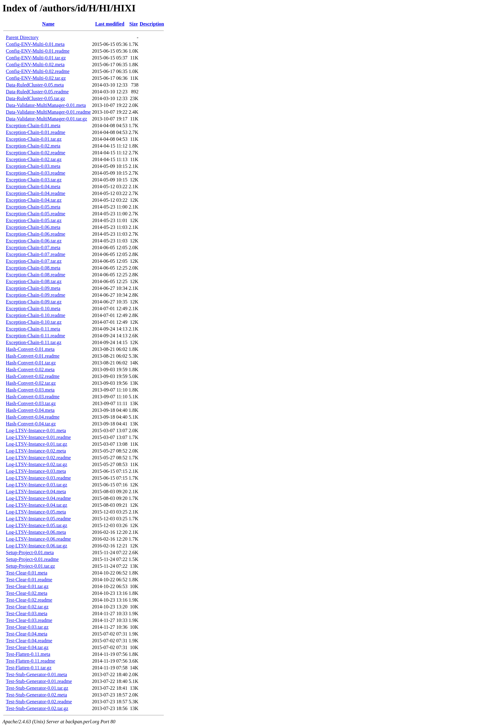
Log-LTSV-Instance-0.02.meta (36, 450)
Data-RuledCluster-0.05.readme (37, 91)
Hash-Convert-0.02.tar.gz (31, 383)
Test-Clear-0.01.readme (29, 579)
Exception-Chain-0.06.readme (35, 234)
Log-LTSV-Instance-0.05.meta (36, 511)
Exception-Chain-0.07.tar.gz (34, 261)
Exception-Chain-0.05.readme (35, 213)
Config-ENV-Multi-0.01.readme (37, 51)
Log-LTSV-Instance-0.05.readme (38, 518)
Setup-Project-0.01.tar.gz (30, 566)
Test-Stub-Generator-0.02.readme (39, 701)
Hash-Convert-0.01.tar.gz (31, 362)
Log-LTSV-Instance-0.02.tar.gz (36, 464)
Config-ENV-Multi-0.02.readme (37, 71)
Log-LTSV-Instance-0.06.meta (36, 532)
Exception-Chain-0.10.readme (35, 315)
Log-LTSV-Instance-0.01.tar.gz (36, 444)
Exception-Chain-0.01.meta (33, 125)
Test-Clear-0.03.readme (29, 620)
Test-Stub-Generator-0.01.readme (39, 681)
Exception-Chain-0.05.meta (33, 206)
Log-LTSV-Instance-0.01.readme (38, 437)
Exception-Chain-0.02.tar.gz (34, 159)
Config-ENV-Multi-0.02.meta (35, 64)
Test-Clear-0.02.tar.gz (27, 606)
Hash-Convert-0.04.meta (30, 410)
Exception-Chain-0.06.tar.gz (34, 240)
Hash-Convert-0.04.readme (32, 417)
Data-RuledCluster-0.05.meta (35, 84)
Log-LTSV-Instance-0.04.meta (36, 491)
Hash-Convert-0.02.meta (30, 369)
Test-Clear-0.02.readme (29, 600)
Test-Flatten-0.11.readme (30, 661)
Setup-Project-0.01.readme (32, 559)
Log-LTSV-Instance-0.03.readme (38, 478)
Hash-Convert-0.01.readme (32, 356)
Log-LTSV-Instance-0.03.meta (36, 471)
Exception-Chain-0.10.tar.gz (34, 322)
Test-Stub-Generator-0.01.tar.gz (37, 688)
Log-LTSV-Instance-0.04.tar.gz (36, 505)
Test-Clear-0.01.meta (26, 572)
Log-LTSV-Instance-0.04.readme (38, 498)
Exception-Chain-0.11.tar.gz (33, 342)
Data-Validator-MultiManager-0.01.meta (46, 105)
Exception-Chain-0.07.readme (35, 254)
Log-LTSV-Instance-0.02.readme (38, 457)
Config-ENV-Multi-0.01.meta (35, 44)
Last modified (109, 23)
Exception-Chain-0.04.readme (35, 193)
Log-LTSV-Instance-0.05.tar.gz (36, 525)
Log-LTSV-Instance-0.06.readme (38, 539)
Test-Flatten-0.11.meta (28, 654)
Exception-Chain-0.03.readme (35, 173)
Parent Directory (22, 37)
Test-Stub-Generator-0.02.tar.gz (37, 708)
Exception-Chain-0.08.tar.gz (34, 281)
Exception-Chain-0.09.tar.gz (34, 301)
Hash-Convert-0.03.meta (30, 389)
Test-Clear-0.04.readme (29, 640)
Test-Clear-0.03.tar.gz (27, 627)
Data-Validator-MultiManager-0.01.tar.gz (46, 118)
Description (152, 23)
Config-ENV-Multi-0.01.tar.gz (36, 57)
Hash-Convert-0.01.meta (30, 349)
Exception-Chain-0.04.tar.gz (34, 200)
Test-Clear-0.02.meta (26, 593)
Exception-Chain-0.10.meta (33, 308)
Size (133, 23)
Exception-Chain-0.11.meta (33, 328)
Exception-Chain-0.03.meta (33, 166)
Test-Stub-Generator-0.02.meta (36, 694)
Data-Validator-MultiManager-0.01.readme (48, 112)
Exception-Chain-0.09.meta (33, 288)
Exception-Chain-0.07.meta (33, 247)
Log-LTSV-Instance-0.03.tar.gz (36, 484)
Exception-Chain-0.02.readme (35, 152)
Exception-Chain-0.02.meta (33, 145)
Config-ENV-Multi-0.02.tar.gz (36, 78)
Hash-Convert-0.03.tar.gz (31, 403)
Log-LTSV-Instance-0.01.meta (36, 430)
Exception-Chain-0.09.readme (35, 295)
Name (48, 23)
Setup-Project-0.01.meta (30, 552)
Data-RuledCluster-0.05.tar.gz (35, 98)
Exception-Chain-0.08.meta (33, 267)
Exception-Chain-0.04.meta (33, 186)
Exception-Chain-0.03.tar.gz (34, 179)
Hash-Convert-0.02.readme (32, 376)
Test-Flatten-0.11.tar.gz (28, 667)
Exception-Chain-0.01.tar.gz (34, 139)
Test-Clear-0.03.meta (26, 613)
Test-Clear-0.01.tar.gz (27, 586)
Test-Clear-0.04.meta (26, 633)
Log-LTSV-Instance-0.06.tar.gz (36, 545)
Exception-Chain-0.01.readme (35, 132)
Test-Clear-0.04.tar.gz (27, 647)
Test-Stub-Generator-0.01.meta (36, 674)
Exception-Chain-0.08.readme (35, 274)
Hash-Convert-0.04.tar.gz (31, 423)
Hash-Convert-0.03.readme (32, 396)
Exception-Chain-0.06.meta (33, 227)
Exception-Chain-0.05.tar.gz (34, 220)
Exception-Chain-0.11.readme (35, 335)
